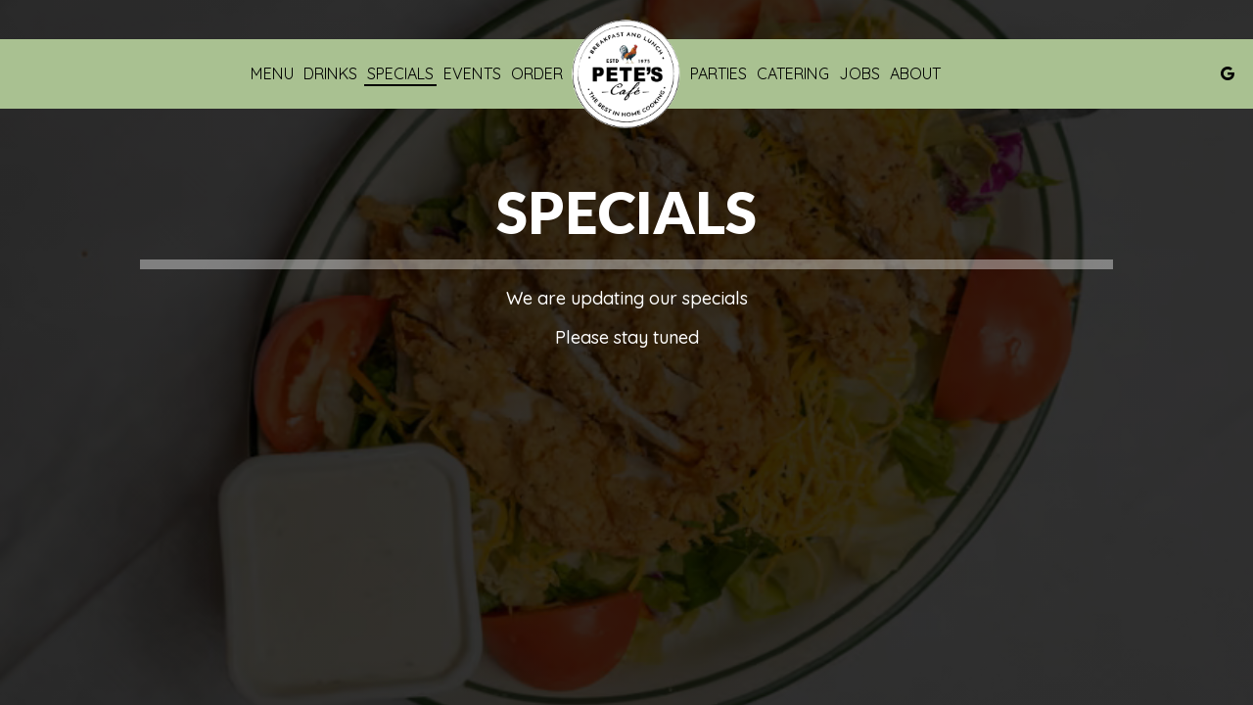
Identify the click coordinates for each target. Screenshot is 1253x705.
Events (472, 73)
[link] (626, 74)
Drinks (330, 73)
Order (537, 73)
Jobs (859, 73)
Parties (718, 73)
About (915, 73)
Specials (400, 73)
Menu (272, 73)
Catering (793, 73)
